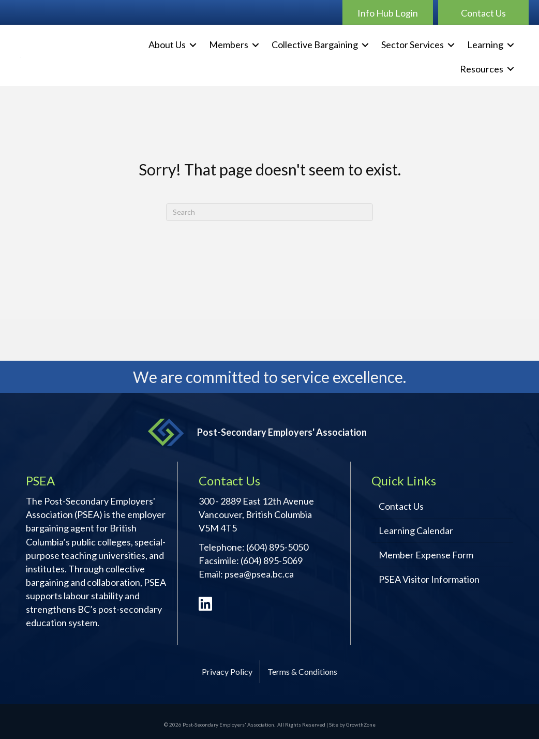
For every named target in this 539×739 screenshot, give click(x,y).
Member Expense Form (426, 554)
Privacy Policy (227, 671)
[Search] (269, 212)
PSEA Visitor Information (429, 579)
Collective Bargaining (315, 44)
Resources (481, 69)
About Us (167, 44)
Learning (485, 44)
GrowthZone (361, 724)
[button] (387, 12)
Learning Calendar (416, 530)
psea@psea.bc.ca (259, 574)
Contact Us (401, 506)
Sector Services (412, 44)
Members (228, 44)
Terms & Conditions (302, 671)
